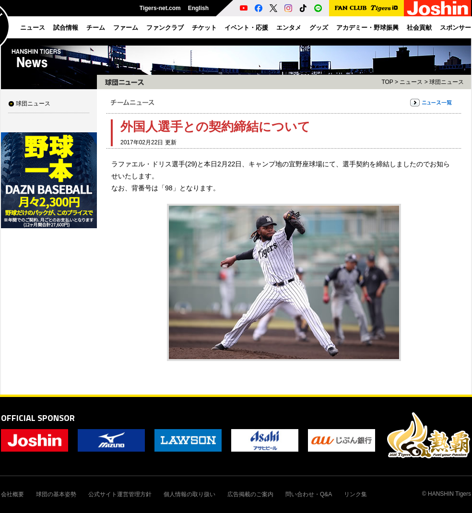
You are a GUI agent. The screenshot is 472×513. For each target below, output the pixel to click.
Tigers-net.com (160, 8)
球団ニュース (33, 103)
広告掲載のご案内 (250, 494)
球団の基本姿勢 (56, 494)
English (198, 8)
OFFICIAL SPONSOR (38, 417)
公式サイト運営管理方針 (120, 494)
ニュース (411, 82)
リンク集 (355, 494)
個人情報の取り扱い (189, 494)
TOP (387, 82)
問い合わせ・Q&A (308, 494)
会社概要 (12, 494)
